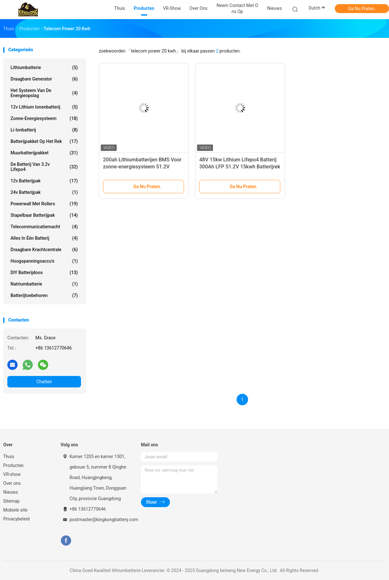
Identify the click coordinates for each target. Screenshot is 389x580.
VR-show (12, 474)
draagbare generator (44, 79)
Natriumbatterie (44, 284)
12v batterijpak (44, 181)
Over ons (12, 483)
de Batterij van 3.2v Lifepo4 (44, 167)
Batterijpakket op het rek (44, 141)
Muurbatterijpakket (44, 153)
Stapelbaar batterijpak (44, 215)
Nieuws (10, 492)
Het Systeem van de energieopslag (44, 93)
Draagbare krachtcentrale (44, 249)
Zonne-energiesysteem (44, 118)
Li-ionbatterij (44, 130)
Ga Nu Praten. (362, 8)
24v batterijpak (44, 192)
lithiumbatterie (44, 67)
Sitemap (11, 501)
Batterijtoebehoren (44, 295)
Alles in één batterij (44, 238)
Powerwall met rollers (44, 204)
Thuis (8, 456)
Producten (13, 465)
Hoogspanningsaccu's (44, 261)
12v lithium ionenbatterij (44, 107)
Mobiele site (15, 510)
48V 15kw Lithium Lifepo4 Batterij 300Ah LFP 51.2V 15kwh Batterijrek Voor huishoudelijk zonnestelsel (239, 167)
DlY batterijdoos (44, 272)
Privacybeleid (16, 518)
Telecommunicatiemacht (44, 226)
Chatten (44, 381)
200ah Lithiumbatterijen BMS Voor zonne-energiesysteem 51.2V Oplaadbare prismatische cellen (142, 167)
